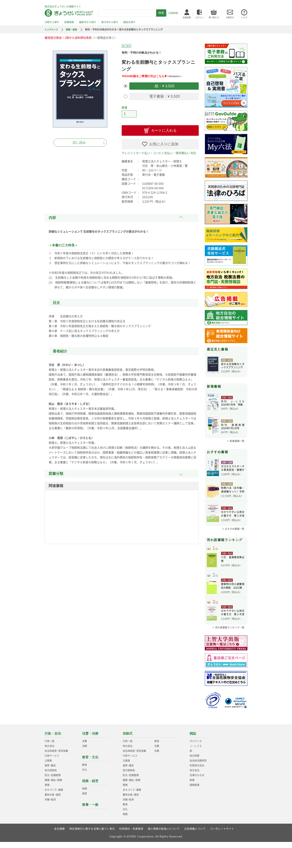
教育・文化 (90, 763)
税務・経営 (73, 29)
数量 (124, 106)
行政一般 (49, 747)
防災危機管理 (53, 781)
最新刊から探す (87, 22)
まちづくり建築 (54, 796)
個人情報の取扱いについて (164, 835)
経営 (84, 799)
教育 (84, 771)
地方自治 (49, 752)
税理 (192, 786)
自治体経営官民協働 (56, 757)
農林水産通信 (53, 801)
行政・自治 (53, 739)
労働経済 (50, 805)
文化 (84, 776)
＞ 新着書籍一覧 (235, 441)
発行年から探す (109, 22)
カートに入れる (164, 128)
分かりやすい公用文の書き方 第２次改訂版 (232, 513)
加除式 (127, 739)
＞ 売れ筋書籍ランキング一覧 (228, 633)
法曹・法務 (90, 739)
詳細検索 (173, 13)
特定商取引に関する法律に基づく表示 (92, 835)
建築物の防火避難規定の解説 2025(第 (232, 590)
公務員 (48, 766)
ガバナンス (196, 747)
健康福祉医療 (53, 786)
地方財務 (194, 762)
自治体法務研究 (198, 766)
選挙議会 (50, 771)
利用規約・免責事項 (131, 835)
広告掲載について (195, 835)
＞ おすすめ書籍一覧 (233, 528)
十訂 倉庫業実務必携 (232, 560)
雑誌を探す (129, 22)
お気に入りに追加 (163, 142)
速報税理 (194, 791)
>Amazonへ (175, 76)
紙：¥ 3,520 (164, 86)
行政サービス (52, 762)
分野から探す (52, 22)
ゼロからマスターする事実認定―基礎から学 (232, 468)
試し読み (79, 142)
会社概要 (59, 835)
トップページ (52, 29)
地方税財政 (51, 776)
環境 (47, 791)
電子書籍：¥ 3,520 (164, 95)
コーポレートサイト (222, 835)
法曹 (84, 747)
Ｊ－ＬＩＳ (196, 752)
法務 (84, 752)
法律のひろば (197, 781)
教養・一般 (90, 810)
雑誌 (193, 739)
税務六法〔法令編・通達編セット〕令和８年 (232, 489)
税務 (84, 794)
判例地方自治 (197, 771)
